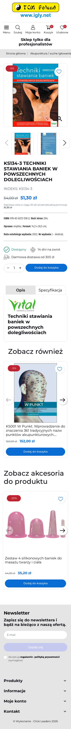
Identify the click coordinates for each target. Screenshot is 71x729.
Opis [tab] (20, 290)
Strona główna (16, 53)
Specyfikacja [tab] (50, 290)
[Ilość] (14, 268)
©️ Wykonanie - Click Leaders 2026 (35, 721)
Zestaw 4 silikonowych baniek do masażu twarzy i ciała (33, 560)
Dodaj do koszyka (46, 267)
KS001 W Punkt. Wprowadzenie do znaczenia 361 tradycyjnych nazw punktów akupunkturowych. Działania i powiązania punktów (35, 432)
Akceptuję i (34, 658)
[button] (18, 29)
